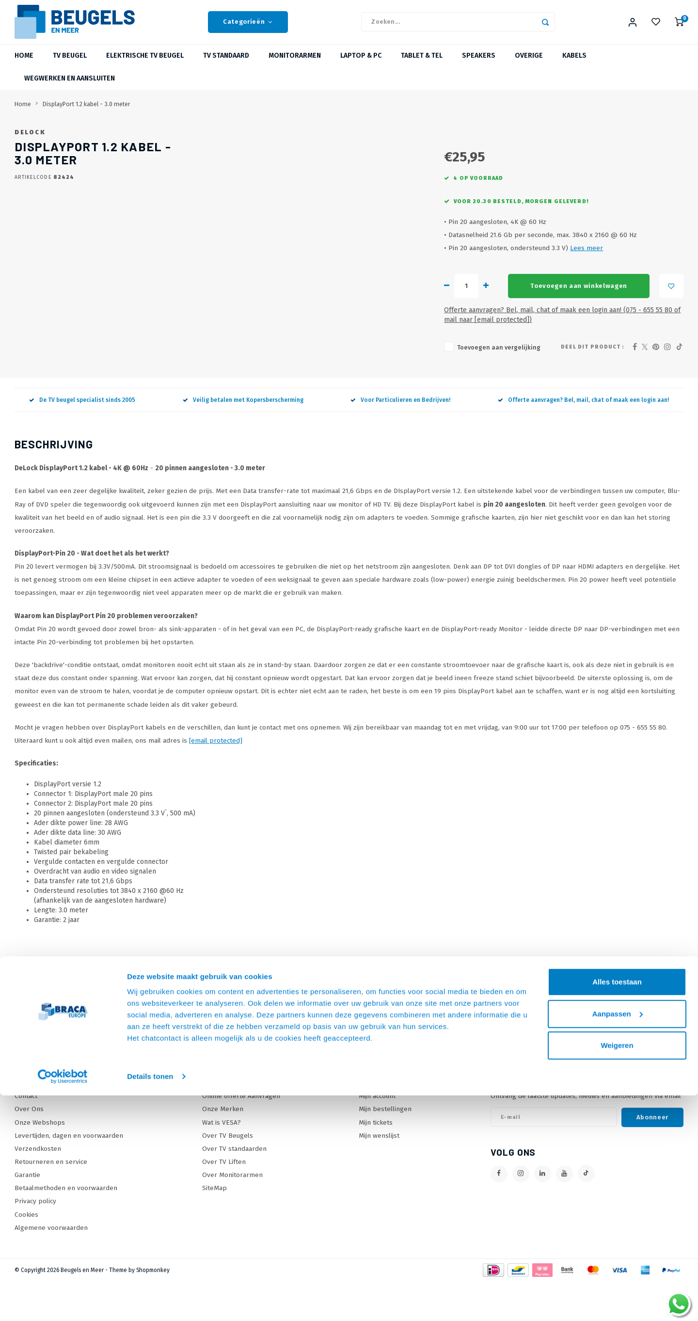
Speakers (478, 65)
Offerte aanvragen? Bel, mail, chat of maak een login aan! (583, 439)
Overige (529, 65)
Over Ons (29, 1148)
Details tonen (150, 1302)
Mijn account (377, 1135)
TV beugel (70, 65)
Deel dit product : (592, 386)
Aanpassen (617, 1239)
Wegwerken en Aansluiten (69, 88)
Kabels (574, 65)
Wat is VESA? (221, 1161)
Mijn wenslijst (379, 1175)
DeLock (296, 141)
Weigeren (617, 1271)
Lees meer (423, 297)
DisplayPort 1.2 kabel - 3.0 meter (86, 113)
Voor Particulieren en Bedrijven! (400, 439)
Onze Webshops (40, 1161)
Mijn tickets (376, 1161)
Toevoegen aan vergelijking (336, 386)
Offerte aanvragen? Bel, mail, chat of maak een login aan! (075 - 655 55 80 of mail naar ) (444, 359)
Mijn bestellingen (385, 1148)
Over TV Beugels (227, 1175)
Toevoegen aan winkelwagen (417, 335)
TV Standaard (226, 65)
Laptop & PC (360, 65)
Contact (26, 1135)
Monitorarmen (295, 65)
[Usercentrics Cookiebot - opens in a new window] (62, 1302)
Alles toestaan (617, 1207)
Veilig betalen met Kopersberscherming (243, 439)
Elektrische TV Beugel (145, 65)
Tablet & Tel (422, 65)
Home (24, 65)
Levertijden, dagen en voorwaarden (69, 1175)
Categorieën (248, 27)
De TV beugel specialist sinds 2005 (82, 439)
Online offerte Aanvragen (241, 1135)
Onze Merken (222, 1148)
